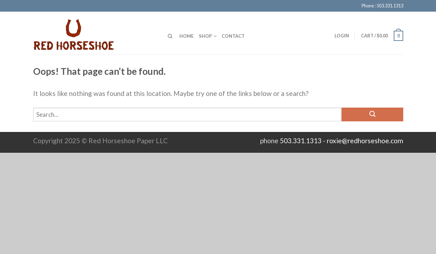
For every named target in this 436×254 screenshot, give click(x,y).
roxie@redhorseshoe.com (365, 141)
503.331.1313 (300, 141)
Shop (205, 36)
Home (186, 36)
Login (341, 35)
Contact (233, 36)
